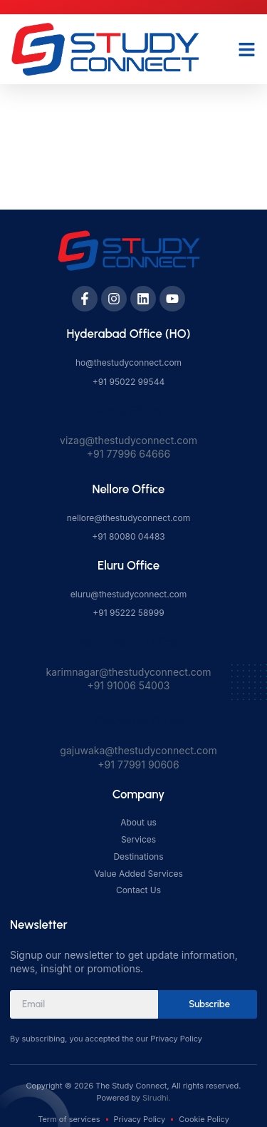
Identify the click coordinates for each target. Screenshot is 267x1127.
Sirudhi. (156, 1098)
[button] (247, 49)
